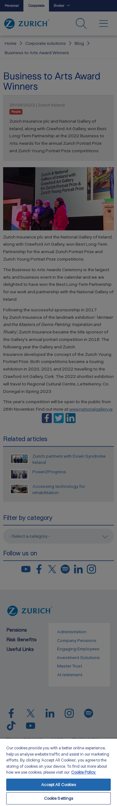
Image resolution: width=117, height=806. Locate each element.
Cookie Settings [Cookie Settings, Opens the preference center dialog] (58, 798)
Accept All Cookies (58, 784)
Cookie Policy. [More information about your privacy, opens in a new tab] (83, 772)
